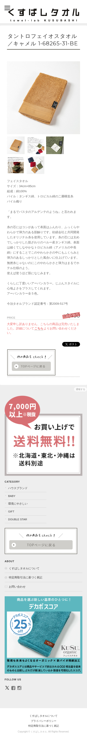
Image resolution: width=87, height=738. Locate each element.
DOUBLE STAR (17, 519)
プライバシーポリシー (43, 720)
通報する (80, 389)
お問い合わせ (17, 586)
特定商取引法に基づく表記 (25, 577)
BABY (11, 495)
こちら (38, 328)
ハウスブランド (18, 488)
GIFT (11, 511)
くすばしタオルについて (24, 568)
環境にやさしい (18, 503)
